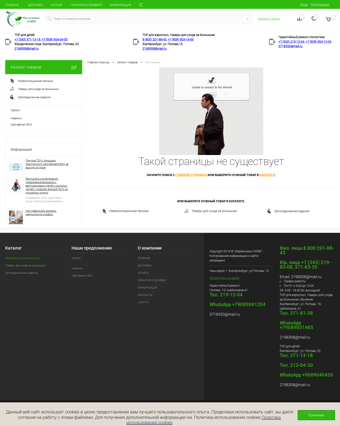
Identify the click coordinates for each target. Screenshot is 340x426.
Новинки (16, 118)
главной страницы (191, 175)
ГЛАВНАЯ (12, 5)
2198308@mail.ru (27, 48)
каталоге (267, 175)
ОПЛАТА (57, 5)
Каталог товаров (43, 67)
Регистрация (320, 4)
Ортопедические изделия (287, 211)
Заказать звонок (269, 18)
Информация (21, 149)
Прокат (15, 110)
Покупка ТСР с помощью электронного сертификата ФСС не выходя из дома (47, 164)
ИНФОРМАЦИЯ (120, 5)
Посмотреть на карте (224, 278)
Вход (304, 4)
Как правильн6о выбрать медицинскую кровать (41, 212)
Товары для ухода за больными (210, 211)
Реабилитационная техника (125, 211)
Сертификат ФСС (21, 124)
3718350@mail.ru (290, 46)
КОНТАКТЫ (145, 295)
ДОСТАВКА (35, 5)
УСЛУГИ (143, 302)
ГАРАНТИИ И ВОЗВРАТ (86, 5)
